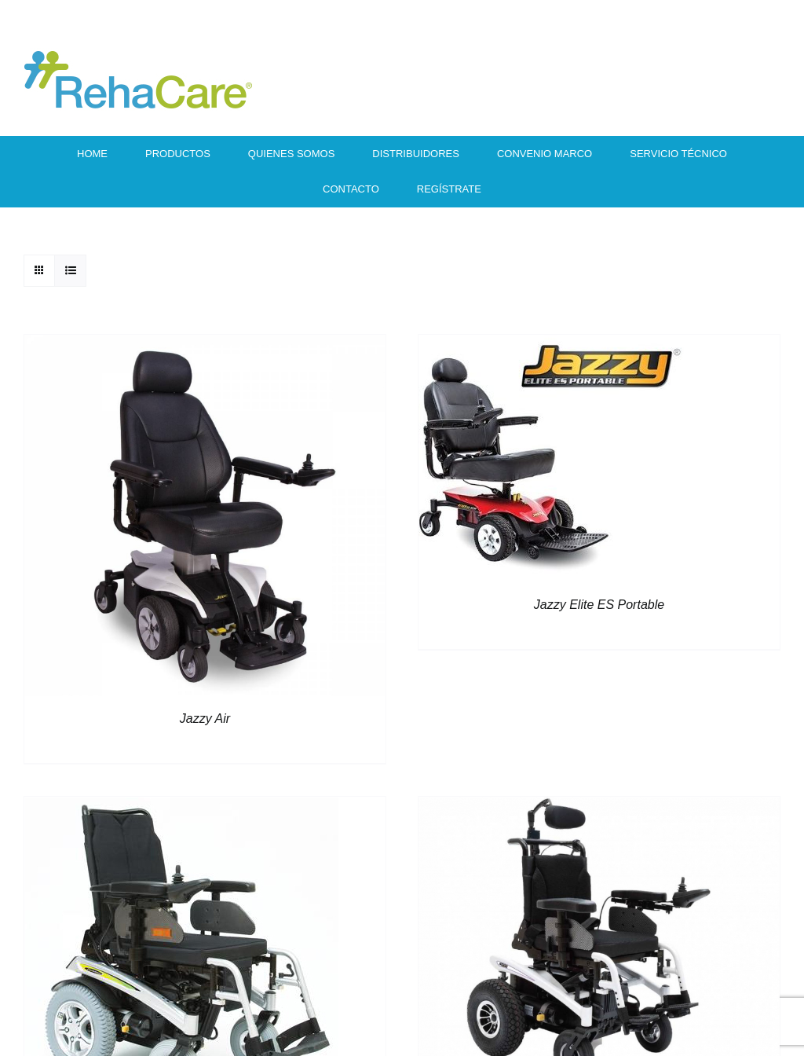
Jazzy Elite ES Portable (599, 604)
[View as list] (70, 270)
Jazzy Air (205, 718)
